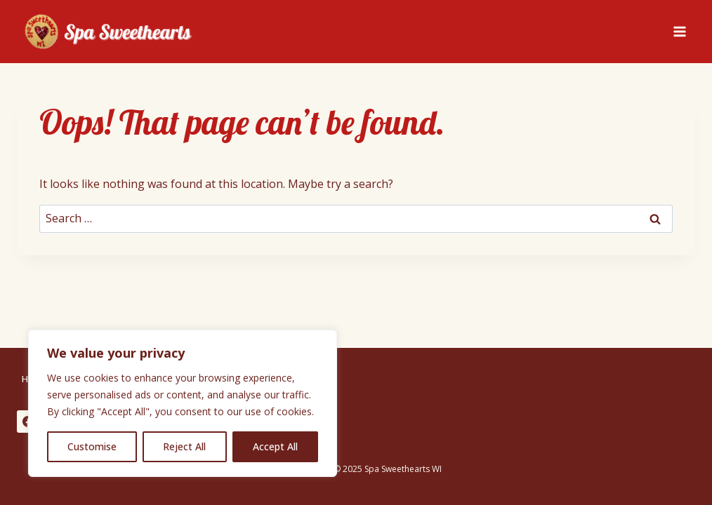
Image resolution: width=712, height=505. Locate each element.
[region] (182, 403)
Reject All (184, 446)
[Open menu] (679, 31)
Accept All (275, 446)
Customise (92, 446)
